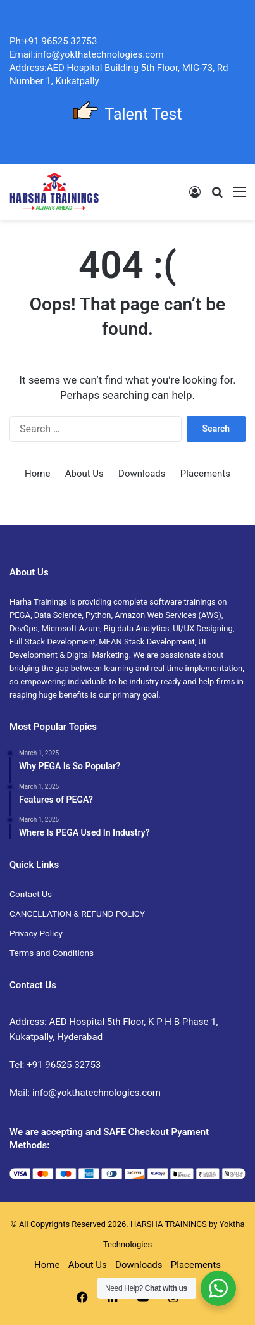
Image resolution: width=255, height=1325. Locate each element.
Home (37, 473)
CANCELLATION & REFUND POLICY (77, 913)
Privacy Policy (36, 933)
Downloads (142, 473)
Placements (205, 473)
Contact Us (30, 894)
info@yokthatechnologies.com (96, 1092)
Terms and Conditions (51, 953)
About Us (84, 473)
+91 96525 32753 (64, 1065)
